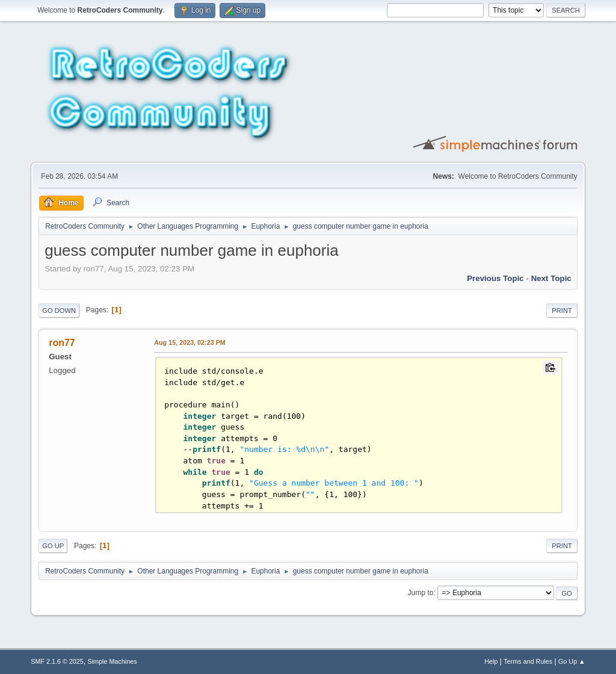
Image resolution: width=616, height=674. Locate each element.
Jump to (421, 593)
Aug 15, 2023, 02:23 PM (190, 342)
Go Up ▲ (571, 661)
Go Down (59, 310)
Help (490, 661)
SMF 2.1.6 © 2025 (57, 661)
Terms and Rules (528, 661)
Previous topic (495, 278)
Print (562, 310)
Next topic (551, 278)
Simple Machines (112, 661)
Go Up (53, 545)
